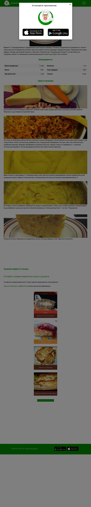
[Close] (70, 4)
